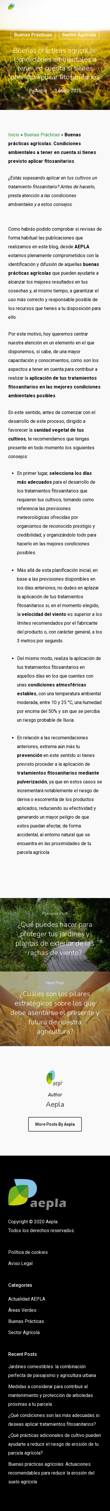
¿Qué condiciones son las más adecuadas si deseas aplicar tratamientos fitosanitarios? (53, 1420)
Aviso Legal (20, 1263)
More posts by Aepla (55, 1124)
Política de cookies (28, 1252)
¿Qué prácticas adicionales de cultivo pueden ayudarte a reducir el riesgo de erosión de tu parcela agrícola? (54, 1444)
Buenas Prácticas (33, 35)
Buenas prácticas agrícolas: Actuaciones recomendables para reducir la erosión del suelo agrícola (51, 1473)
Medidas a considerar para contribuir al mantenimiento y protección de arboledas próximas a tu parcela (50, 1395)
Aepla (41, 90)
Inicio (13, 135)
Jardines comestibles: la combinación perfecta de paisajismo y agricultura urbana (52, 1371)
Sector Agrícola (79, 35)
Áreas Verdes (22, 1310)
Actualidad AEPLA (26, 1299)
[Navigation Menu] (99, 7)
